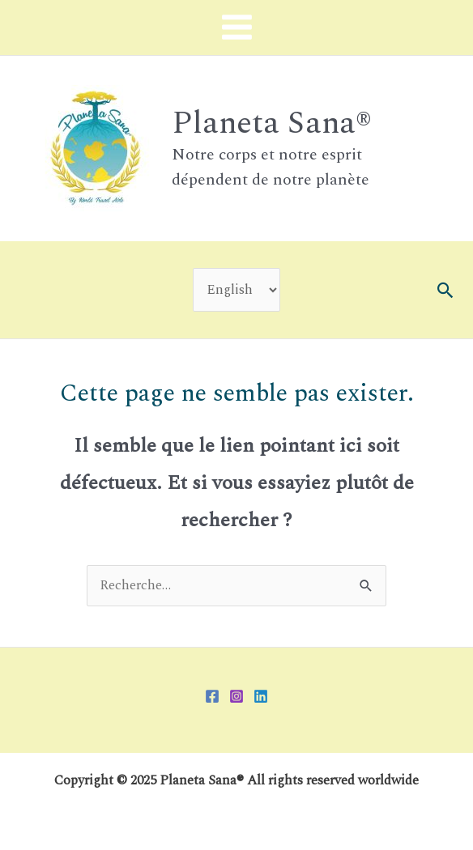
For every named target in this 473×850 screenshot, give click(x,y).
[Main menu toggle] (236, 27)
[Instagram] (236, 696)
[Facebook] (212, 696)
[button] (446, 290)
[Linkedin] (261, 696)
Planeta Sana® (272, 123)
